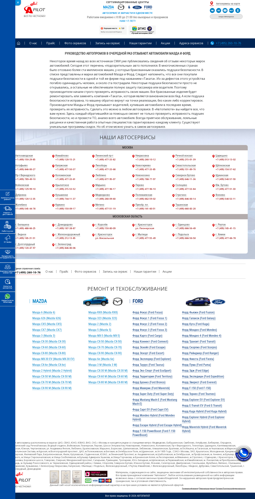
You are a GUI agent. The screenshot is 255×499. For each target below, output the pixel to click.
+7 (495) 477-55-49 (145, 238)
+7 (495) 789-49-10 (25, 179)
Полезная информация (190, 489)
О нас (49, 272)
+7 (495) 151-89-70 (185, 169)
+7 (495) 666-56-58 (185, 238)
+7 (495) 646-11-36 (185, 179)
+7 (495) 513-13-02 (226, 159)
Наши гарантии (145, 272)
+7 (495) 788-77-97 (145, 179)
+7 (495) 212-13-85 (65, 238)
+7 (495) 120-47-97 (25, 248)
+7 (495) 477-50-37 (65, 169)
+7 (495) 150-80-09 (105, 228)
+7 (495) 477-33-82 (105, 159)
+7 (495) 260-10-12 (145, 159)
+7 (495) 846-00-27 (25, 169)
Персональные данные (207, 489)
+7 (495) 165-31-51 (25, 238)
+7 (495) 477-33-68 (105, 169)
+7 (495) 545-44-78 (25, 208)
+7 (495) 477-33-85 (145, 169)
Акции (167, 272)
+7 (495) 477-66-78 (226, 238)
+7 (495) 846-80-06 (65, 248)
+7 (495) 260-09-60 (105, 198)
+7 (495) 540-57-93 (226, 179)
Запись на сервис (115, 272)
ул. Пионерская (144, 228)
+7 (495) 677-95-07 (105, 179)
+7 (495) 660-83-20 (185, 208)
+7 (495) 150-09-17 (65, 208)
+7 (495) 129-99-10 (25, 189)
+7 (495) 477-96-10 (145, 189)
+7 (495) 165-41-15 (226, 228)
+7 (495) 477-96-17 (105, 189)
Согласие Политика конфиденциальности (231, 489)
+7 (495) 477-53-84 (185, 189)
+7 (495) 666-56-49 (185, 228)
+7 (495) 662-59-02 (145, 198)
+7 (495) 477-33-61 (65, 179)
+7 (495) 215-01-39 (185, 159)
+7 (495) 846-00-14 (185, 198)
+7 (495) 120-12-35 (25, 198)
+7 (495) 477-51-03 (226, 189)
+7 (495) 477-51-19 (105, 208)
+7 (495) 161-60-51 (145, 208)
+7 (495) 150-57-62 (226, 169)
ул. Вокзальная (104, 238)
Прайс (64, 272)
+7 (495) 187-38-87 (65, 228)
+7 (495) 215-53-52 (65, 189)
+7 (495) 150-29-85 (25, 159)
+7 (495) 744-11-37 (65, 198)
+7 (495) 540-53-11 (226, 198)
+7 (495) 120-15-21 (65, 159)
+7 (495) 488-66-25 (25, 228)
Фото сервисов (85, 272)
